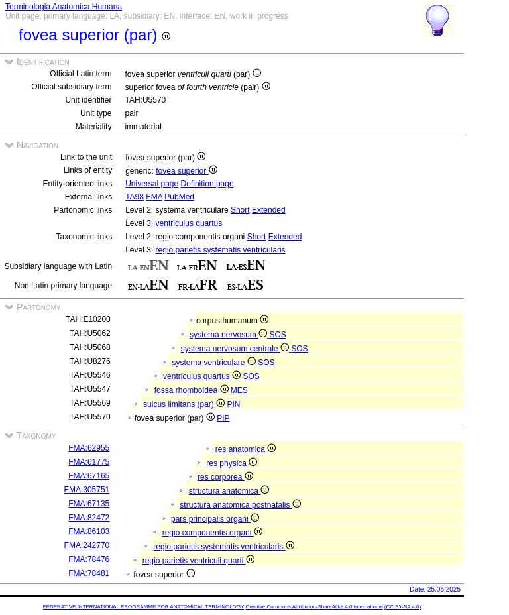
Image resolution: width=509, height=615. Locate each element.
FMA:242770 (87, 545)
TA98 (134, 196)
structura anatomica (229, 491)
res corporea (225, 477)
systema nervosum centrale (236, 348)
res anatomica (245, 449)
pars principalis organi (215, 519)
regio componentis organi (212, 532)
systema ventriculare (215, 362)
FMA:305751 (87, 489)
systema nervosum (229, 334)
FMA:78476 (88, 559)
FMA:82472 (88, 517)
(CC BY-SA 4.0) (402, 607)
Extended (269, 210)
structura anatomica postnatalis (240, 505)
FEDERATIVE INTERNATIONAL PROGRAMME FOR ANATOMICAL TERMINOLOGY (143, 607)
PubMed (179, 196)
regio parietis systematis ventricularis (221, 249)
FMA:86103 (88, 531)
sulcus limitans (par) (185, 404)
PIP (223, 418)
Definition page (207, 183)
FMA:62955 (88, 448)
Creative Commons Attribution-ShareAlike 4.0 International (313, 607)
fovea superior (186, 171)
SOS (278, 334)
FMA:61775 (88, 462)
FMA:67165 (88, 475)
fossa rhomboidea (192, 390)
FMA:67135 (88, 503)
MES (239, 390)
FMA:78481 (88, 573)
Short (240, 210)
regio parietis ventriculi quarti (198, 560)
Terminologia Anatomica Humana (63, 6)
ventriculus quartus (189, 223)
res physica (231, 463)
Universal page (151, 183)
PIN (233, 404)
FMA (154, 196)
